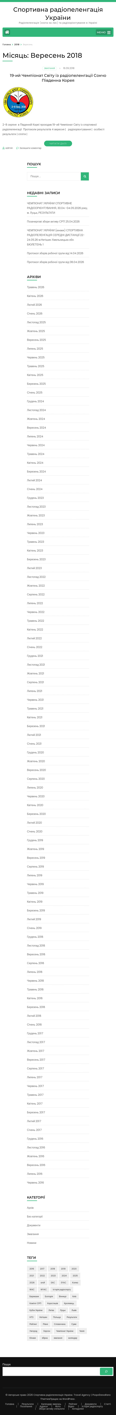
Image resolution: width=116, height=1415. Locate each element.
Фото (58, 1406)
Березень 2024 (36, 472)
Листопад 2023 (36, 507)
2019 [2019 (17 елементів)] (63, 1268)
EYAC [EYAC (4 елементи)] (63, 1282)
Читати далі (58, 143)
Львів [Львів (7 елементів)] (74, 1310)
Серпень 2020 (36, 779)
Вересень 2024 (36, 428)
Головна (9, 1404)
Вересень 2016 (36, 1165)
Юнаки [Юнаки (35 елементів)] (33, 1338)
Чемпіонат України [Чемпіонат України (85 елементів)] (64, 1331)
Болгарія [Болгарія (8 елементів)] (49, 1296)
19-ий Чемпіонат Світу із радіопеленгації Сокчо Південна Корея (58, 78)
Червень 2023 (35, 533)
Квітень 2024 (35, 463)
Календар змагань (51, 1404)
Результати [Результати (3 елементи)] (72, 1317)
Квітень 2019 (34, 902)
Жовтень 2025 (36, 331)
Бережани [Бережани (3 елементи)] (34, 1296)
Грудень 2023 (35, 498)
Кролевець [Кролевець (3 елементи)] (69, 1303)
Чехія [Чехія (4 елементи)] (81, 1331)
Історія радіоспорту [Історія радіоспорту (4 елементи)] (62, 1289)
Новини (31, 1243)
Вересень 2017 (36, 1060)
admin (9, 148)
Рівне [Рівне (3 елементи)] (45, 1324)
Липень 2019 (34, 875)
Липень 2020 (35, 788)
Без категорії (35, 1217)
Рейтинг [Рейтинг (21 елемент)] (33, 1324)
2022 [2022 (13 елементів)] (42, 1275)
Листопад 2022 (36, 577)
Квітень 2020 (35, 805)
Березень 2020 (36, 814)
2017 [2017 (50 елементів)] (42, 1268)
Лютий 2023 (34, 568)
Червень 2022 (35, 612)
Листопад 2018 (36, 946)
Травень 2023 (35, 542)
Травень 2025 (35, 366)
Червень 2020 (36, 796)
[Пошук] (106, 1371)
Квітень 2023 (35, 551)
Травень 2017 (35, 1095)
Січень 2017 (34, 1130)
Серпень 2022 (36, 594)
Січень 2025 (34, 393)
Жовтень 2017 (35, 1051)
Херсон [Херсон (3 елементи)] (46, 1331)
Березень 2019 (36, 910)
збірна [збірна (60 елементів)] (45, 1338)
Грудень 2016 (35, 1139)
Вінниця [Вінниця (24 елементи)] (62, 1296)
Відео (71, 1406)
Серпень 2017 (35, 1068)
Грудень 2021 (35, 656)
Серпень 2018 (35, 963)
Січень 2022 (34, 647)
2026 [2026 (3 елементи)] (32, 1282)
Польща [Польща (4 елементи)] (57, 1317)
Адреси (44, 1406)
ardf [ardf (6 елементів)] (43, 1282)
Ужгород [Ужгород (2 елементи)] (33, 1331)
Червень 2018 (35, 981)
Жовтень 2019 (35, 849)
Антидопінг (78, 1408)
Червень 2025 (36, 357)
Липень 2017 (34, 1077)
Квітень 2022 (35, 630)
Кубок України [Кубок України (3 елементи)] (36, 1310)
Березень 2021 (36, 726)
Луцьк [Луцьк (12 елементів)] (62, 1310)
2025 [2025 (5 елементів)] (75, 1275)
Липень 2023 (35, 524)
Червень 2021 (35, 700)
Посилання (26, 1406)
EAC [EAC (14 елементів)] (53, 1282)
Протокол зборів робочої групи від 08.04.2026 (55, 262)
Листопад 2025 (36, 322)
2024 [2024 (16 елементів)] (64, 1275)
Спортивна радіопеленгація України (53, 1395)
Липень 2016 (34, 1174)
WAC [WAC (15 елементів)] (32, 1289)
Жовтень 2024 (36, 419)
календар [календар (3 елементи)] (72, 1338)
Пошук (7, 1364)
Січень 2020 (34, 831)
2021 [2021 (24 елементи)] (32, 1275)
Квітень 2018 (35, 998)
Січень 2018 (34, 1025)
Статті (107, 1404)
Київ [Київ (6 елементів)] (74, 1296)
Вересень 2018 (36, 954)
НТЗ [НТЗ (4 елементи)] (31, 1317)
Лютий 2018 (34, 1016)
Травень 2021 (35, 709)
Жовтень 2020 (36, 761)
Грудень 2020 (35, 752)
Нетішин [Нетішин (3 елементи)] (43, 1317)
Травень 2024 (35, 454)
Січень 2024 (35, 489)
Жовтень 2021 (35, 673)
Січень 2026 (34, 314)
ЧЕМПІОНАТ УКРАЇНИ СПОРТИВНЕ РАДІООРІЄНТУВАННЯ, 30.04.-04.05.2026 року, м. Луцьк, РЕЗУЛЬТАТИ (57, 208)
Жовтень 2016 (35, 1156)
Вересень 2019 (36, 858)
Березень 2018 (36, 1007)
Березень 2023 (36, 559)
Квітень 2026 (35, 296)
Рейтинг (73, 1404)
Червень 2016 (35, 1183)
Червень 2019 (35, 884)
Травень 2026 (35, 287)
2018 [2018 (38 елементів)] (52, 1268)
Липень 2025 (35, 349)
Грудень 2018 (35, 937)
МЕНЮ (103, 32)
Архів (30, 1208)
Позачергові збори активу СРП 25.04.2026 (53, 222)
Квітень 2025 (35, 375)
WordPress (68, 1399)
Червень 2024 (36, 445)
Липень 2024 (35, 436)
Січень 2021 (34, 744)
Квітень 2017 (35, 1104)
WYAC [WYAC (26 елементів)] (44, 1289)
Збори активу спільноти (52, 1408)
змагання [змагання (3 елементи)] (58, 1338)
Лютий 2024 (34, 480)
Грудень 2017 (35, 1033)
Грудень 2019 (35, 840)
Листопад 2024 (36, 410)
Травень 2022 (35, 621)
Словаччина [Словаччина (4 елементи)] (59, 1324)
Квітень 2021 (34, 717)
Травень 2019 (35, 893)
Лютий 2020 (34, 823)
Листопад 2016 (36, 1147)
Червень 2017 (35, 1086)
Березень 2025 (36, 384)
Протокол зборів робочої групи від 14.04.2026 (55, 253)
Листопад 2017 (36, 1042)
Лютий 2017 (34, 1121)
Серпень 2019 (35, 867)
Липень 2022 (35, 603)
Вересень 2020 (36, 770)
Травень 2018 (35, 989)
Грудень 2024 (35, 401)
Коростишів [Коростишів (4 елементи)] (52, 1303)
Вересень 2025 (36, 340)
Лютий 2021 (34, 735)
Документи (33, 1225)
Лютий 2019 (34, 919)
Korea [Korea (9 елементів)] (75, 1282)
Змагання (49, 68)
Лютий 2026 (34, 305)
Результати (28, 1404)
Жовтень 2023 (36, 515)
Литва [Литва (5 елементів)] (51, 1310)
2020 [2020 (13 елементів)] (74, 1268)
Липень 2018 (34, 972)
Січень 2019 (34, 928)
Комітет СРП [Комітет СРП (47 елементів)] (35, 1303)
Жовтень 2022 (36, 586)
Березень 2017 (36, 1112)
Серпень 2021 (35, 682)
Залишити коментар (30, 148)
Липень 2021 (34, 691)
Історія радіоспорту (92, 1406)
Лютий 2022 (34, 638)
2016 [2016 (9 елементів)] (32, 1268)
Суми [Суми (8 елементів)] (73, 1324)
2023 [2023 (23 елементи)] (53, 1275)
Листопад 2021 (36, 665)
